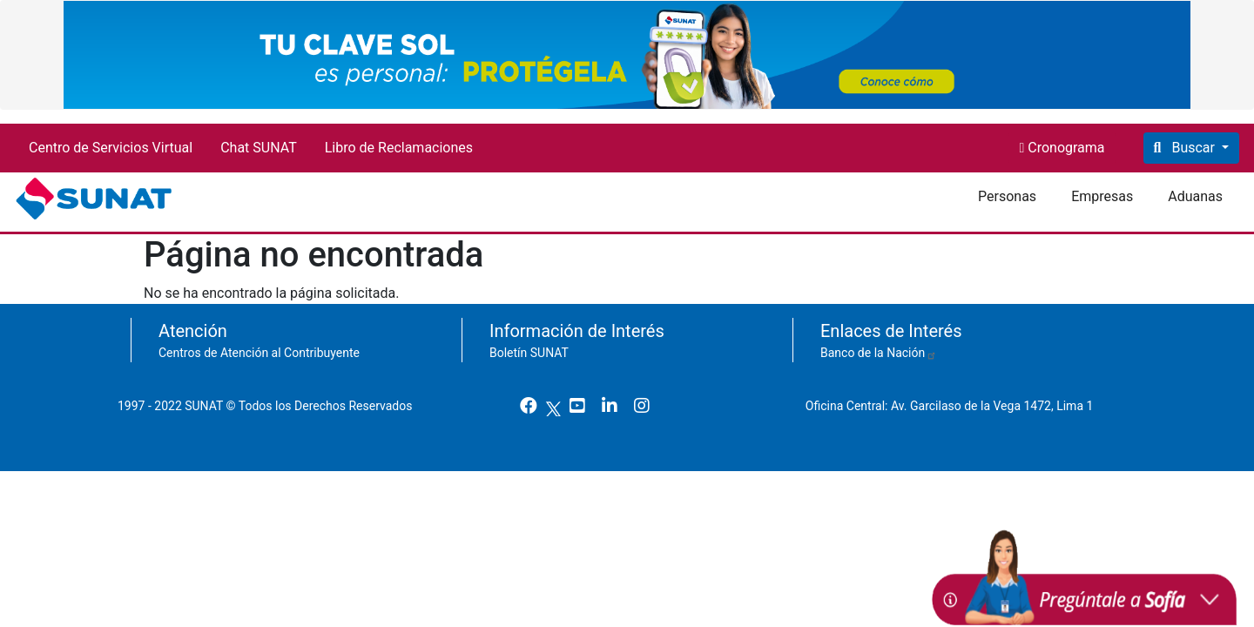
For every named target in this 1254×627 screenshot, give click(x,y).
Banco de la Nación (878, 353)
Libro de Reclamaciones (399, 147)
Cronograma (1064, 147)
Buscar (1192, 147)
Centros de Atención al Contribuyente (259, 353)
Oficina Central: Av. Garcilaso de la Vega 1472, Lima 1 (956, 406)
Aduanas (1195, 196)
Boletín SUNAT (529, 353)
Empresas (1102, 196)
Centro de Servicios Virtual (110, 147)
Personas (1007, 196)
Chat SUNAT (258, 147)
